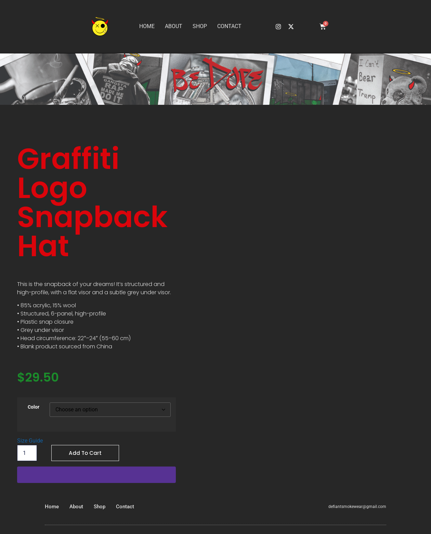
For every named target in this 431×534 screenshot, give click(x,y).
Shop (200, 26)
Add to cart (86, 453)
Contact (229, 26)
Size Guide (30, 440)
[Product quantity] (27, 453)
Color (33, 407)
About (173, 26)
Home (147, 26)
